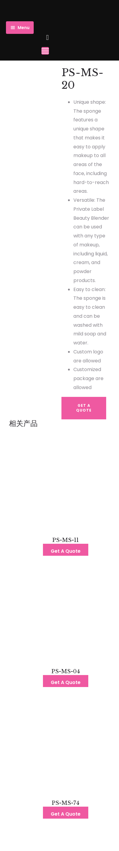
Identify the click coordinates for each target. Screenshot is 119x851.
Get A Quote (84, 408)
